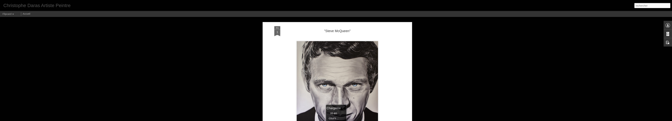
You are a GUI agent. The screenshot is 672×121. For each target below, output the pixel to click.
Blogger (357, 119)
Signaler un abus (368, 119)
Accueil (26, 13)
